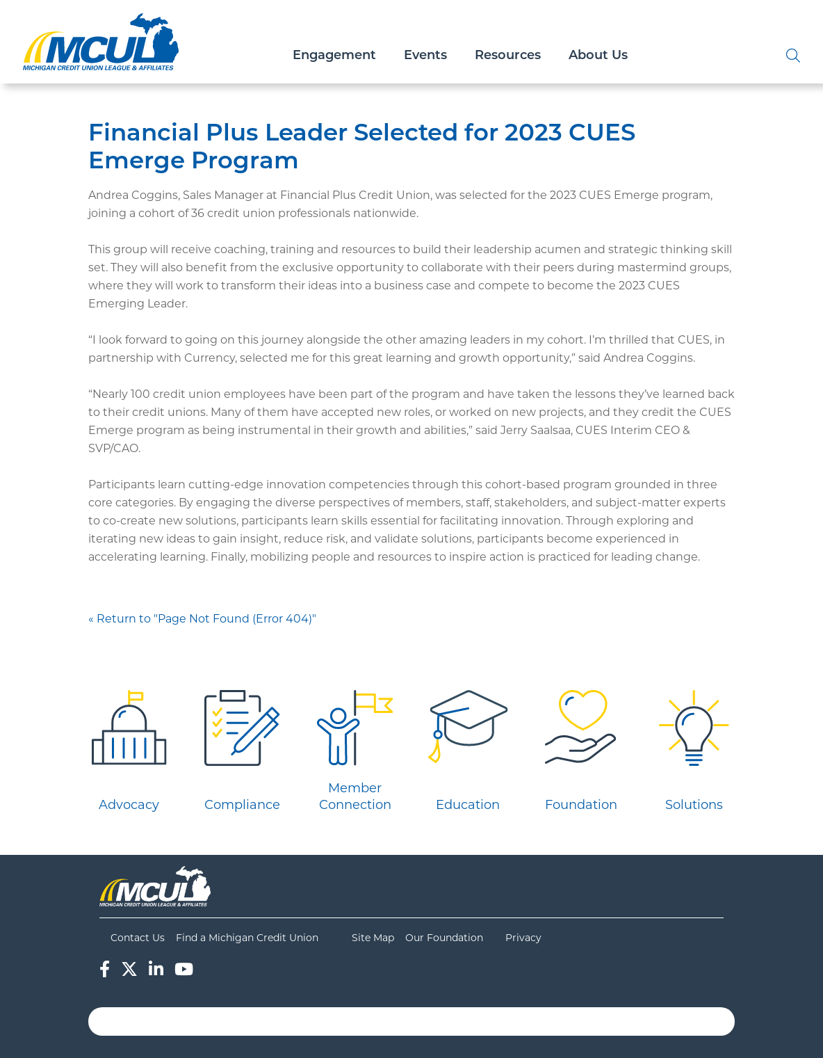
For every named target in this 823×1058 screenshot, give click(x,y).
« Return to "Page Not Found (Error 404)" (202, 618)
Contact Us (138, 937)
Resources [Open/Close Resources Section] (508, 56)
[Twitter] (129, 969)
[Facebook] (104, 969)
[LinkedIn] (156, 969)
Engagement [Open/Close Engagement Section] (334, 56)
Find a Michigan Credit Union (247, 937)
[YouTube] (183, 969)
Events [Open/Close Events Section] (425, 56)
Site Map (373, 937)
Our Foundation (444, 937)
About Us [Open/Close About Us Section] (598, 56)
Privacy (523, 937)
